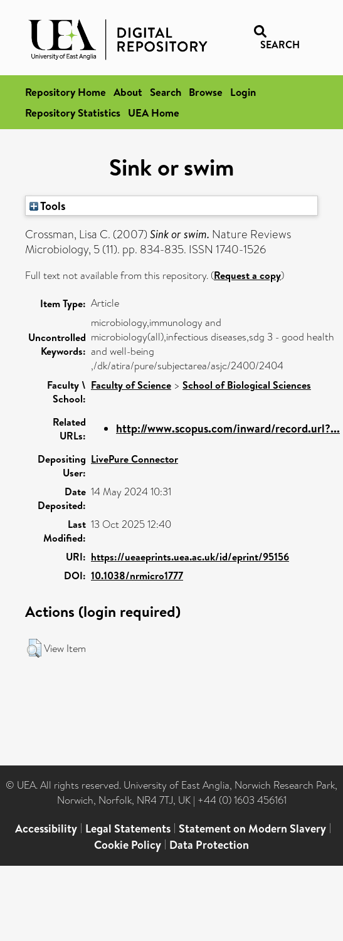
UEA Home (153, 112)
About (127, 92)
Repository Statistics (72, 112)
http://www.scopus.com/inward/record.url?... (228, 428)
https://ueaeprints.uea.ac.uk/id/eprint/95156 (190, 557)
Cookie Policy (127, 845)
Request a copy (247, 275)
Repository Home (65, 92)
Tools (47, 205)
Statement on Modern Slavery (252, 828)
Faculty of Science (131, 385)
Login (243, 92)
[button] (34, 648)
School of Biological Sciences (246, 385)
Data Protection (209, 845)
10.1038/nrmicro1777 (137, 575)
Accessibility (46, 828)
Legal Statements (128, 828)
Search (165, 92)
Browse (206, 92)
